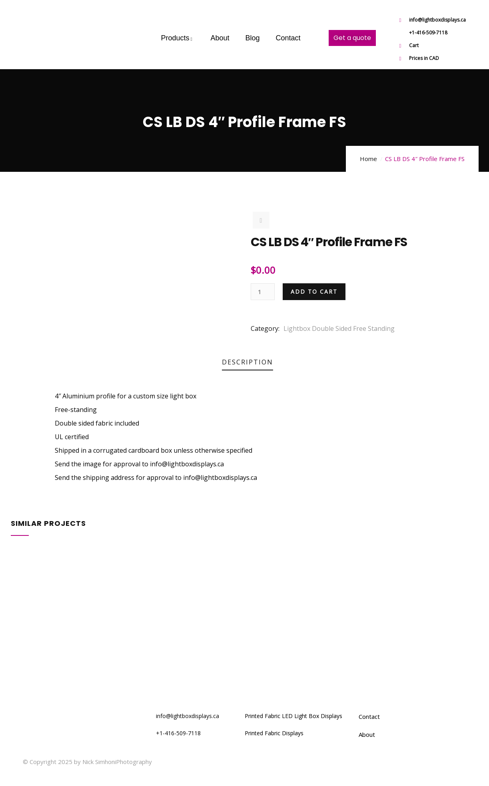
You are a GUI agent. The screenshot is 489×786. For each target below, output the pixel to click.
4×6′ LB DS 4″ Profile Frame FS (74, 656)
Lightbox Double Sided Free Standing (339, 328)
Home (368, 159)
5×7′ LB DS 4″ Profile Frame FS (73, 584)
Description (247, 362)
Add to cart (314, 291)
